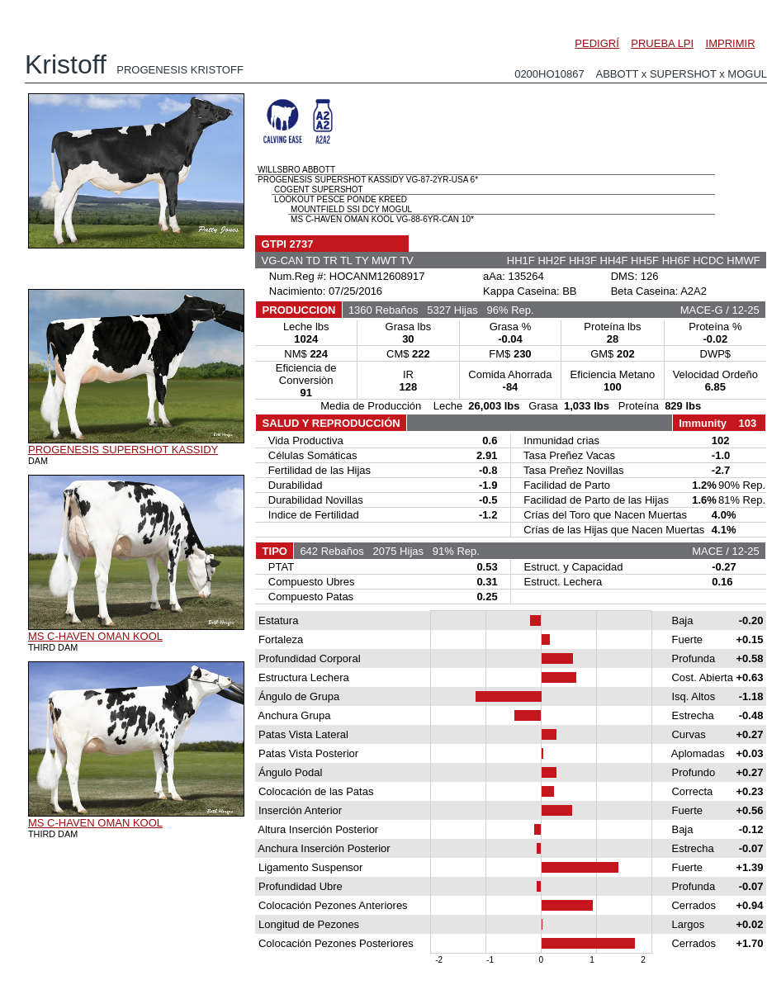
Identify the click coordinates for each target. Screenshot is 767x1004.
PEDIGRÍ (596, 43)
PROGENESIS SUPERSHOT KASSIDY (123, 449)
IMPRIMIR (730, 43)
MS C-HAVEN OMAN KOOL (95, 636)
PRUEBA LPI (662, 43)
